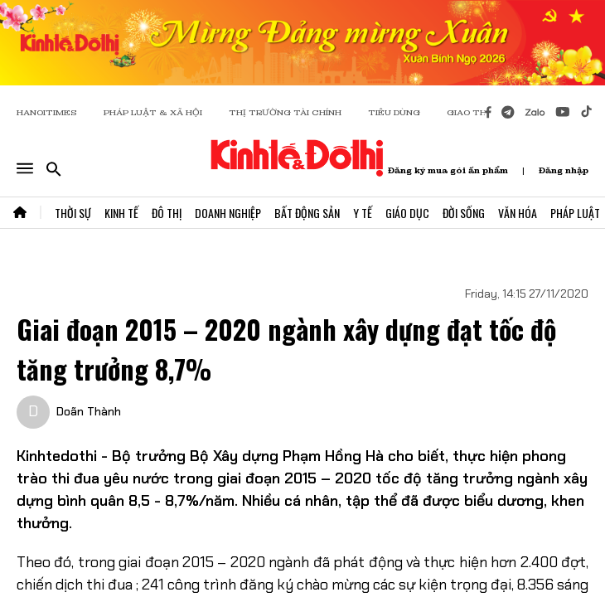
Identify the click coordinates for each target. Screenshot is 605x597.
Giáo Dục (407, 212)
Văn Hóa (517, 212)
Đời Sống (464, 212)
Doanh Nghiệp (228, 212)
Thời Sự (73, 212)
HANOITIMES (47, 112)
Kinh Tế (121, 212)
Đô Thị (167, 212)
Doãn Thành (88, 411)
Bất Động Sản (307, 212)
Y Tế (362, 212)
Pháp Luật (575, 212)
